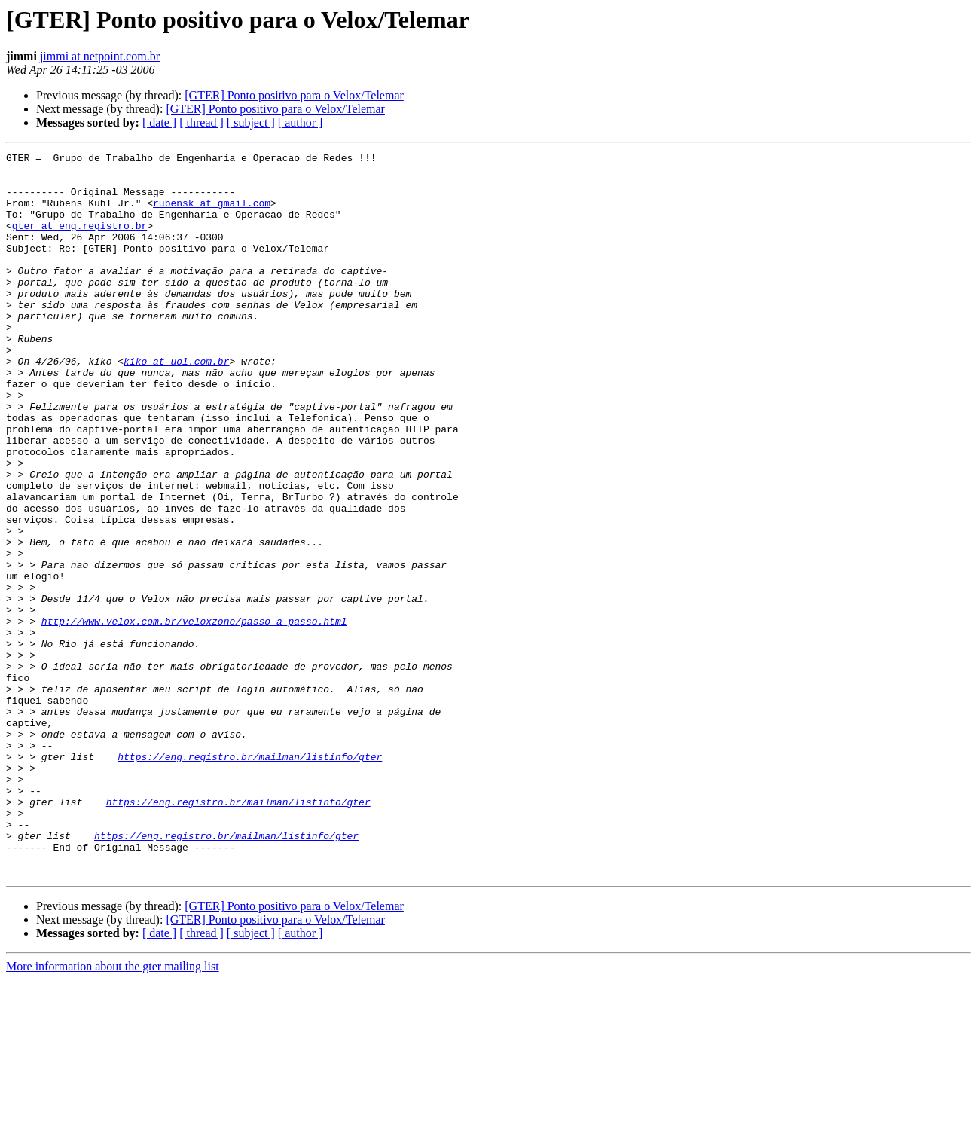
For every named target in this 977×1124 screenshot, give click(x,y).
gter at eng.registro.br (79, 241)
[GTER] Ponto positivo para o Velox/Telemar (294, 95)
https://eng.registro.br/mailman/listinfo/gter (250, 878)
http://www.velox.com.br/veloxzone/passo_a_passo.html (194, 715)
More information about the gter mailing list (112, 1110)
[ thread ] (201, 122)
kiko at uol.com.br (176, 404)
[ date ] (159, 122)
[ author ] (300, 122)
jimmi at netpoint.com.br (100, 56)
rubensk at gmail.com (211, 214)
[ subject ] (251, 122)
